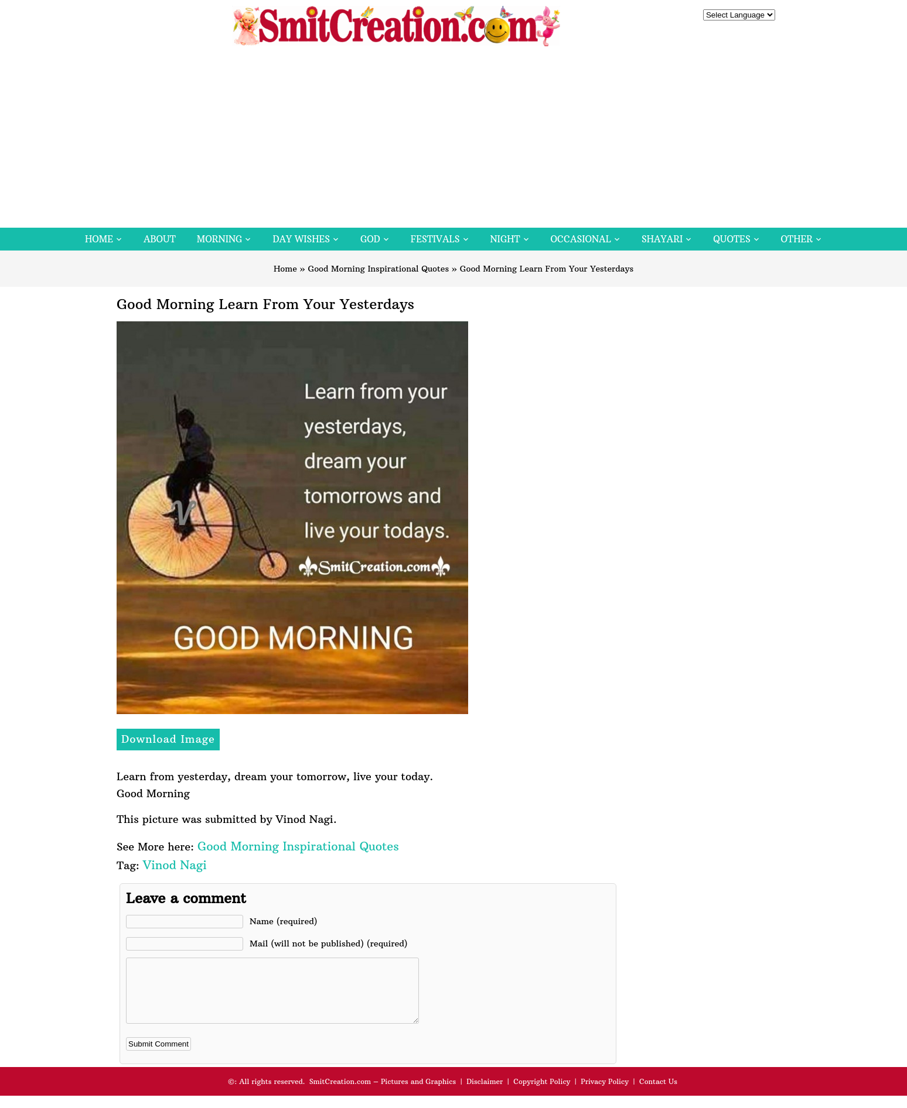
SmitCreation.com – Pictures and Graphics (382, 1093)
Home (99, 239)
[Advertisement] (453, 140)
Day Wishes (301, 239)
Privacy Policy (605, 1093)
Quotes (731, 239)
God (370, 239)
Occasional (581, 239)
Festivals (435, 239)
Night (505, 239)
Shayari (662, 239)
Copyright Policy (541, 1093)
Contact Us (658, 1093)
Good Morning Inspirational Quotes (378, 268)
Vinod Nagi (175, 864)
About (160, 239)
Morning (220, 239)
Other (797, 239)
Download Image (168, 739)
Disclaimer (484, 1093)
